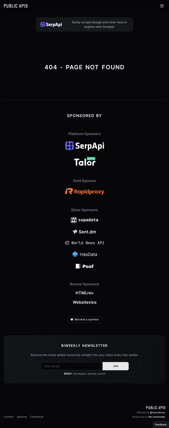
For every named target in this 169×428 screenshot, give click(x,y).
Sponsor (22, 416)
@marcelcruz (157, 412)
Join (115, 366)
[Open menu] (162, 6)
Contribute (36, 416)
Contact (9, 416)
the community (156, 416)
